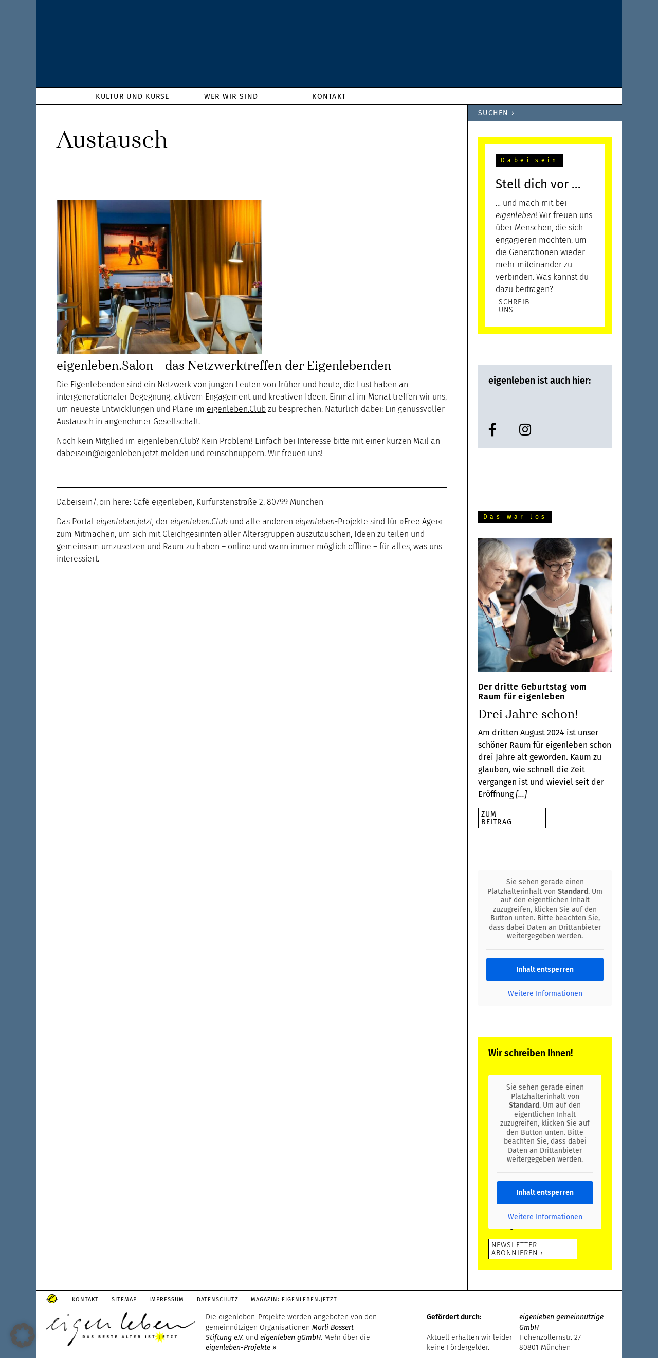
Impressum (178, 1299)
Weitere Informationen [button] (545, 993)
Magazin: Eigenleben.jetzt (316, 1299)
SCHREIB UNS (514, 306)
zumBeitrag (496, 818)
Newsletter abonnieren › (517, 1249)
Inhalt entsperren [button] (545, 969)
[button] (22, 1335)
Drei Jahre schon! (528, 714)
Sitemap (131, 1299)
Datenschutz (234, 1299)
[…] (521, 794)
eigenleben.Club (236, 409)
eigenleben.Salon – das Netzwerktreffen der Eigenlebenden (224, 365)
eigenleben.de (329, 46)
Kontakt (88, 1299)
